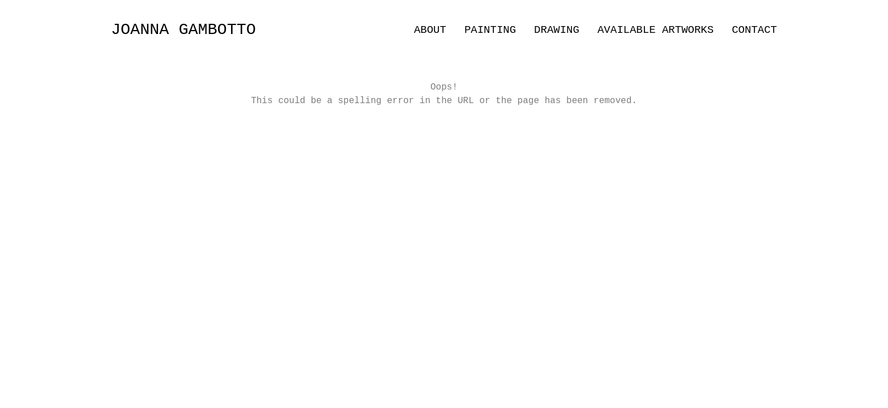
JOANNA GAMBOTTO (183, 29)
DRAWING (556, 30)
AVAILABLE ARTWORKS (655, 30)
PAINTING (490, 30)
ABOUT (430, 30)
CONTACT (754, 30)
